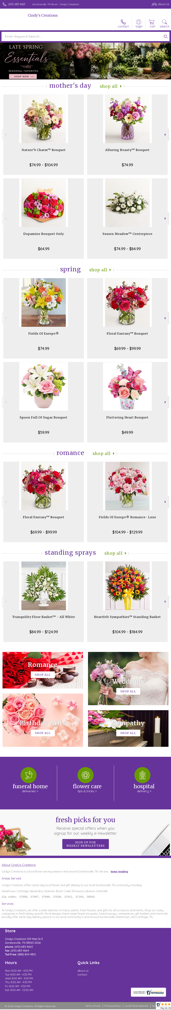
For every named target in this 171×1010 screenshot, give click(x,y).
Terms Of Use (92, 1006)
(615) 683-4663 (16, 4)
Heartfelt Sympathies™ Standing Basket (127, 617)
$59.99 (43, 432)
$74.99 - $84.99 (127, 248)
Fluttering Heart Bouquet (127, 417)
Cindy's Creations (43, 15)
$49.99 (127, 432)
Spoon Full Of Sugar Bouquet (43, 417)
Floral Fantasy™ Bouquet (127, 333)
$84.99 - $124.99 (43, 631)
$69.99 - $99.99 (127, 348)
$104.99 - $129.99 (127, 532)
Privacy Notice (113, 1006)
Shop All (109, 86)
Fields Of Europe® (43, 333)
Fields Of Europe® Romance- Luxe (127, 517)
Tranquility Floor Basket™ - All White (43, 617)
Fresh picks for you (85, 826)
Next (165, 134)
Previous (5, 134)
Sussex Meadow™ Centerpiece (127, 234)
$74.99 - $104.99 (43, 164)
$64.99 (43, 248)
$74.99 (127, 164)
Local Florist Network (136, 1006)
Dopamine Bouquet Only (43, 234)
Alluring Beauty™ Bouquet (127, 150)
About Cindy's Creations (19, 865)
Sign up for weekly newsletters (85, 844)
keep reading (119, 871)
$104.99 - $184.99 (127, 631)
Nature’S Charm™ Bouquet (44, 150)
